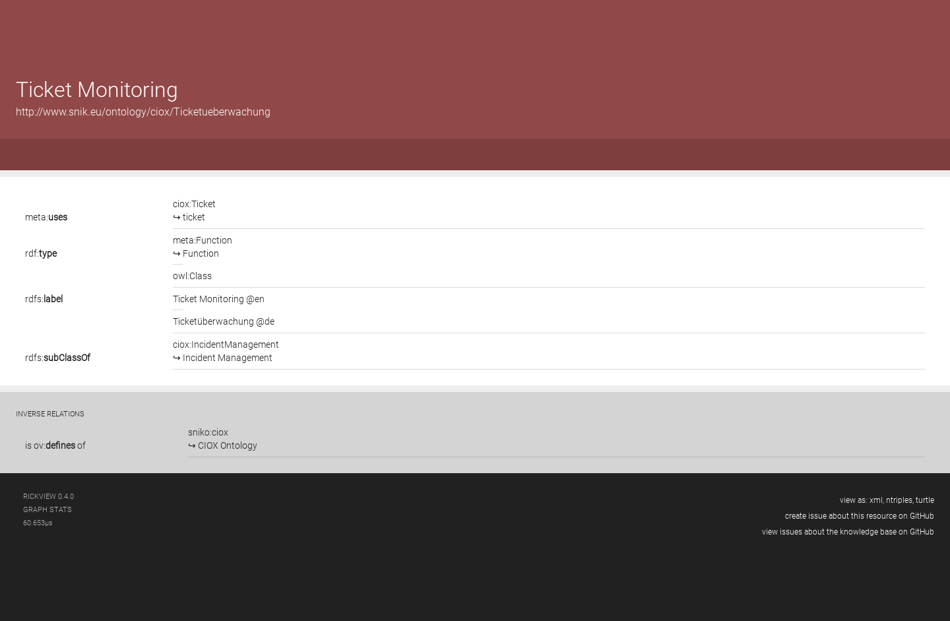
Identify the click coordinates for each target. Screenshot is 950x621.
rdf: (41, 253)
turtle (925, 500)
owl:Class (192, 276)
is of (55, 445)
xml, (877, 500)
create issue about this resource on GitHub (859, 516)
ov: (54, 445)
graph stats (47, 510)
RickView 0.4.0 (48, 496)
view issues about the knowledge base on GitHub (848, 532)
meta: (46, 217)
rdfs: (44, 299)
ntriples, (900, 500)
